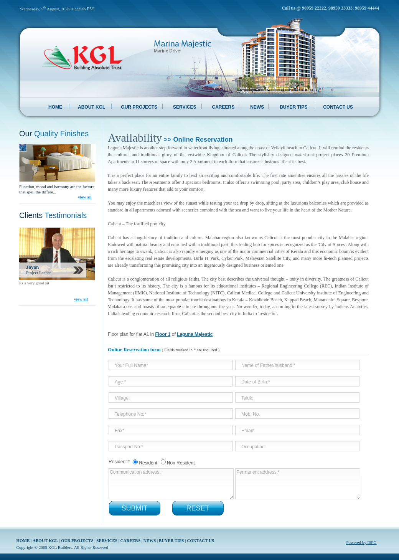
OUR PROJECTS (139, 107)
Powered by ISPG (361, 542)
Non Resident (181, 463)
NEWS (257, 107)
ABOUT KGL (91, 107)
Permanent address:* (297, 483)
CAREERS (223, 107)
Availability (135, 137)
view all (85, 197)
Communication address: (171, 483)
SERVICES (184, 107)
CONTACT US (338, 107)
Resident (148, 463)
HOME (55, 107)
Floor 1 (162, 334)
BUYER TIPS (293, 107)
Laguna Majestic (195, 334)
